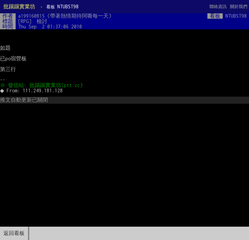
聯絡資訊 (218, 6)
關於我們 (238, 6)
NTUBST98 (62, 6)
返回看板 (14, 233)
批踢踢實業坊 (19, 6)
